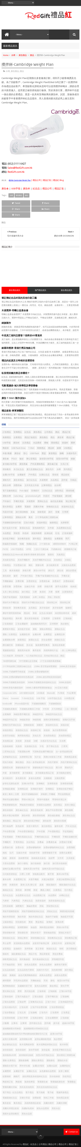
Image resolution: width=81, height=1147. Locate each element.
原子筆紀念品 (52, 734)
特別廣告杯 (21, 910)
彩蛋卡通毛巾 (33, 814)
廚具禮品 (58, 793)
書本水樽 (7, 867)
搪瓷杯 (13, 846)
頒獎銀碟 (37, 1086)
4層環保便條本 (59, 532)
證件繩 (47, 1011)
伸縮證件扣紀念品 (54, 702)
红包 (57, 521)
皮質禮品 (7, 937)
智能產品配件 (39, 862)
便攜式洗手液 (69, 708)
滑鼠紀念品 (52, 899)
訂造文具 (22, 1001)
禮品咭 (27, 601)
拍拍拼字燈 (34, 841)
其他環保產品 (50, 724)
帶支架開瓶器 (64, 782)
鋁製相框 (7, 1065)
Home (5, 55)
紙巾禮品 (69, 958)
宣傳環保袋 (52, 772)
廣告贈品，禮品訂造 (12, 809)
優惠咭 (51, 543)
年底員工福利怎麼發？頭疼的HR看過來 (22, 323)
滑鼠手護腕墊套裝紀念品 (33, 899)
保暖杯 (40, 713)
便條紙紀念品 (52, 495)
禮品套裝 (65, 463)
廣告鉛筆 (47, 809)
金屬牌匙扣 (65, 1054)
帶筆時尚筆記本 (59, 788)
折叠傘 (41, 830)
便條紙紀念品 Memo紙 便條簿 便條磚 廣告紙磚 (24, 543)
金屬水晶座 (52, 1054)
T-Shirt (31, 436)
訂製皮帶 (22, 990)
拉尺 (12, 841)
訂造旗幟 (33, 1001)
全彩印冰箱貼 (9, 724)
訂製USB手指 (65, 979)
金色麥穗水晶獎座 (48, 1059)
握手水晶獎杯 (61, 575)
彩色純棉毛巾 (39, 516)
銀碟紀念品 (34, 628)
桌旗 (41, 873)
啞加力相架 (8, 750)
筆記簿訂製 (71, 489)
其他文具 (37, 724)
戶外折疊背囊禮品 (26, 820)
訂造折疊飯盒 (9, 1001)
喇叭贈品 (20, 750)
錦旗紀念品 (60, 628)
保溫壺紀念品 (22, 718)
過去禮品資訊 (66, 278)
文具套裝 (70, 846)
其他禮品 (58, 548)
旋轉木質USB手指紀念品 (53, 857)
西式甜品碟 (30, 979)
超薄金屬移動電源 (43, 1027)
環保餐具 (7, 457)
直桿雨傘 (29, 937)
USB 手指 (41, 686)
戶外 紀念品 (71, 814)
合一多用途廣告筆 (64, 740)
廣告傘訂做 (52, 452)
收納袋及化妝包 (38, 846)
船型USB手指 (63, 969)
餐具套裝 (7, 1091)
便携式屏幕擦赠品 (52, 708)
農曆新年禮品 (9, 617)
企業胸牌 (7, 702)
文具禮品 (26, 431)
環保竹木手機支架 (11, 591)
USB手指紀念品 (55, 686)
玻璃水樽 (59, 910)
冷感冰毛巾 (71, 441)
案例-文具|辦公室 (28, 873)
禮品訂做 (70, 425)
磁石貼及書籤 (57, 489)
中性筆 (46, 697)
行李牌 (65, 500)
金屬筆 (19, 495)
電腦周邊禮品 (62, 1080)
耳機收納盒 (36, 969)
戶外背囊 (41, 820)
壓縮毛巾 (69, 756)
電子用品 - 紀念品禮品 (13, 1080)
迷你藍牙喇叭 (9, 527)
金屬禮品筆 (60, 623)
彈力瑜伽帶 (8, 814)
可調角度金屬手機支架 (43, 740)
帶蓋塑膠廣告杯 (10, 793)
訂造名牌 (24, 995)
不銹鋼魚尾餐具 (10, 697)
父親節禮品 (8, 910)
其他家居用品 (9, 548)
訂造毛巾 (44, 1001)
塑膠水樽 (39, 553)
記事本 (15, 1011)
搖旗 (5, 846)
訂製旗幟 (65, 985)
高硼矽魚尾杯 (28, 1096)
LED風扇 (40, 681)
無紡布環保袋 (9, 905)
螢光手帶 (65, 974)
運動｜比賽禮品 (10, 623)
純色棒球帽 (57, 958)
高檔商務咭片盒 (51, 638)
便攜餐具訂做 (70, 537)
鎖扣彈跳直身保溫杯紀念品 (35, 1065)
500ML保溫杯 (65, 670)
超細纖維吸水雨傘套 (12, 1017)
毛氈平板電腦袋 (10, 585)
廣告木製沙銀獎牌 (11, 804)
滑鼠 (42, 894)
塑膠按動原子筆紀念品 (43, 756)
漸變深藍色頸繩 (67, 899)
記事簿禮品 (47, 473)
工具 (5, 559)
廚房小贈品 (70, 793)
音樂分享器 (25, 1086)
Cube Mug (18, 484)
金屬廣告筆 (25, 623)
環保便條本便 (9, 921)
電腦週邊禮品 (9, 638)
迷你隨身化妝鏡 (26, 1043)
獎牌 (73, 431)
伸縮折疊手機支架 (22, 702)
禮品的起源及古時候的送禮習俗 (18, 348)
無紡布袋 (22, 905)
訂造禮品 (7, 420)
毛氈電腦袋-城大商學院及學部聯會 (20, 373)
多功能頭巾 (8, 766)
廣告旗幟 (69, 798)
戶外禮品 (32, 463)
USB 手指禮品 (17, 537)
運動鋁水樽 (21, 505)
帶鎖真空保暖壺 (27, 793)
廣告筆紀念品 (69, 804)
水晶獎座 (37, 431)
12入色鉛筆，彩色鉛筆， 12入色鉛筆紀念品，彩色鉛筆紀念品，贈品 (33, 644)
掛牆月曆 (48, 575)
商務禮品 (41, 436)
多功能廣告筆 (52, 553)
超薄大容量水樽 (10, 1027)
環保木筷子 (36, 921)
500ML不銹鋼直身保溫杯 (14, 670)
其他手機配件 (24, 548)
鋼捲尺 (17, 1065)
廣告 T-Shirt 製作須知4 (14, 386)
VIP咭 (28, 537)
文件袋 (51, 516)
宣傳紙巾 (35, 479)
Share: (5, 686)
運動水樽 (7, 484)
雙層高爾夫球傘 (10, 1075)
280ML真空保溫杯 (68, 654)
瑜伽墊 (34, 915)
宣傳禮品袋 (23, 777)
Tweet (9, 203)
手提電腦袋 (8, 825)
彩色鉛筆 (20, 814)
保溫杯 (65, 431)
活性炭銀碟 (8, 894)
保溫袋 (47, 718)
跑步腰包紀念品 (10, 1033)
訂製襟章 (57, 607)
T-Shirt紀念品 (28, 686)
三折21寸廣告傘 (41, 537)
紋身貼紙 (48, 521)
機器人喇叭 (45, 878)
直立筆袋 (39, 937)
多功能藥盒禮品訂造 (44, 761)
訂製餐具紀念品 (36, 990)
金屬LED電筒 (38, 1054)
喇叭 (31, 553)
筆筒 (20, 953)
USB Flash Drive (18, 436)
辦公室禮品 (31, 447)
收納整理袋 (23, 846)
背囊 (57, 500)
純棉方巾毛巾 (43, 958)
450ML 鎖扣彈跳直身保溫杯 (48, 665)
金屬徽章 (21, 463)
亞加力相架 (29, 511)
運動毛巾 (7, 468)
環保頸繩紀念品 (38, 926)
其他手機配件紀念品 (42, 548)
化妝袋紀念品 (31, 734)
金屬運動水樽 (9, 628)
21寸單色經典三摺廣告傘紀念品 (17, 654)
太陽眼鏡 (48, 766)
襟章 (20, 979)
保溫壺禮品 (8, 718)
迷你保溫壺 (8, 1038)
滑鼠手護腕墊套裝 (11, 899)
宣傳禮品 (18, 420)
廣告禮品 (37, 420)
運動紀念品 (60, 617)
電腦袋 (28, 495)
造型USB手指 (62, 447)
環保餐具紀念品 (55, 926)
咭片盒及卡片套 (10, 516)
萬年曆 (19, 607)
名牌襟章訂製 (26, 745)
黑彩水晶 (56, 1096)
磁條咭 (69, 596)
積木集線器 (25, 947)
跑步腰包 (65, 612)
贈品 (32, 55)
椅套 (35, 878)
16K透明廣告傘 (9, 649)
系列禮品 (67, 457)
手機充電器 (19, 489)
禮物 (46, 431)
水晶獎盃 (7, 521)
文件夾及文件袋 (32, 473)
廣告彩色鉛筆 (37, 798)
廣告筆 (60, 425)
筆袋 (35, 601)
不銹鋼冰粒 (56, 537)
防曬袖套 (20, 633)
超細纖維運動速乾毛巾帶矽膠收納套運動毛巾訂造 (25, 1022)
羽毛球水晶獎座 (21, 969)
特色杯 (26, 521)
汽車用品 (16, 889)
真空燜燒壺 (71, 937)
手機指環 (56, 825)
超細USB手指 (68, 1011)
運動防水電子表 (10, 1054)
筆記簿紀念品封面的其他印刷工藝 (19, 286)
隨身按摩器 (30, 1070)
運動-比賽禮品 (9, 1049)
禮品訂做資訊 (31, 425)
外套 (5, 761)
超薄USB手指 (56, 1022)
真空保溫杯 (45, 596)
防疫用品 (67, 1065)
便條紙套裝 (29, 713)
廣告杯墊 (26, 804)
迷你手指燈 (34, 1038)
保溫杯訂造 (36, 718)
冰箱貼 (68, 548)
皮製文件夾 (57, 931)
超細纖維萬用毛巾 (39, 612)
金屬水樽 (37, 623)
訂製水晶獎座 (9, 990)
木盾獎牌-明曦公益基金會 (15, 298)
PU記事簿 (71, 681)
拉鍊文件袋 (30, 575)
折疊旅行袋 (8, 836)
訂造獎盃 (65, 1001)
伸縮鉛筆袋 (25, 708)
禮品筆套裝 (45, 942)
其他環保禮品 (65, 724)
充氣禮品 (61, 543)
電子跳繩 (40, 1080)
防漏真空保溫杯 (10, 532)
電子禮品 (29, 1080)
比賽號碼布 (67, 580)
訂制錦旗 (52, 979)
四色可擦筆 (53, 750)
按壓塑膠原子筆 (49, 841)
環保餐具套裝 (20, 596)
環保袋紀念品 (9, 926)
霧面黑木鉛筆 (24, 638)
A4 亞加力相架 (61, 676)
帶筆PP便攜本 (43, 788)
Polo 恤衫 (24, 479)
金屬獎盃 (48, 623)
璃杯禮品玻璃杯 (47, 915)
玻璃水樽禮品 (9, 915)
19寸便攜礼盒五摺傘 (28, 649)
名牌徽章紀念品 (10, 745)
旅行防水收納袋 (60, 851)
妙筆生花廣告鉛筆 (11, 772)
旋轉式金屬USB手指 (12, 857)
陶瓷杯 (6, 436)
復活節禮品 (47, 814)
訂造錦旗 (65, 1006)
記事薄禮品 (8, 505)
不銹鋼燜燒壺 (55, 692)
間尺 (68, 527)
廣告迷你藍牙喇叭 (32, 809)
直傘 (33, 500)
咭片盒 (38, 745)
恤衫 (22, 447)
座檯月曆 (27, 559)
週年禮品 (37, 527)
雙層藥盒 (72, 1070)
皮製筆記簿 (70, 931)
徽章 (16, 564)
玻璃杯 (49, 910)
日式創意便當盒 (10, 862)
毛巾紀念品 (8, 883)
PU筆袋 (61, 681)
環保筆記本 (52, 591)
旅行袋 (47, 851)
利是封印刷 (8, 500)
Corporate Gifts (10, 681)
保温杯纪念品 (52, 713)
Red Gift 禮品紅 (48, 1141)
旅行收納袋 (36, 851)
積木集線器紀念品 (41, 947)
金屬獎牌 (7, 1059)
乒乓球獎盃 (57, 697)
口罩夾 (64, 734)
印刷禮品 (7, 553)
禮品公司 (47, 188)
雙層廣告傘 (43, 1070)
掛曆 (40, 575)
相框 (61, 937)
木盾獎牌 (44, 468)
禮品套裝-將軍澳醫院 (13, 399)
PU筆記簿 (73, 532)
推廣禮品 (7, 425)
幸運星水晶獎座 (44, 793)
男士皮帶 (7, 931)
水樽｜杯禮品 (39, 585)
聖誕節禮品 (8, 607)
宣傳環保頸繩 (66, 772)
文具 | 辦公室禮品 (11, 580)
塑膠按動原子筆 (23, 756)
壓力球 (59, 756)
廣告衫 (17, 441)
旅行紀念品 (32, 468)
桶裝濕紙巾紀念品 (67, 873)
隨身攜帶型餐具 (42, 633)
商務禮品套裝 (70, 745)
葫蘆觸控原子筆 (25, 974)
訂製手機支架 (52, 985)
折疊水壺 (20, 836)
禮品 (53, 425)
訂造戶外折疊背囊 (39, 995)
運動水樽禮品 (46, 617)
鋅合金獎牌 (47, 628)
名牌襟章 (65, 511)
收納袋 (73, 575)
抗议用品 (31, 830)
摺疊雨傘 (18, 473)
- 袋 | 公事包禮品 (68, 638)
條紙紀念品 (8, 878)
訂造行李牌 (23, 1006)
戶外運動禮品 (54, 820)
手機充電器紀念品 (24, 825)
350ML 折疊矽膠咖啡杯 (38, 660)
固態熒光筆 (8, 756)
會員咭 (43, 580)
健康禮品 (54, 511)
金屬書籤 (59, 527)
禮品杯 (51, 436)
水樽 (13, 55)
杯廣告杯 (14, 873)
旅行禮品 (26, 580)
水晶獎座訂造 (39, 883)
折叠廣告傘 (51, 830)
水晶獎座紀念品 (64, 516)
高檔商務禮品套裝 (33, 1091)
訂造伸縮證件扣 (65, 990)
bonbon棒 (7, 692)
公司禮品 (48, 420)
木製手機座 (34, 867)
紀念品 (36, 188)
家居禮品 (53, 441)
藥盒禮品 (54, 974)
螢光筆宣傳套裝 (32, 607)
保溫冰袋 (65, 713)
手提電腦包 (68, 820)
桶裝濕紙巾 (51, 873)
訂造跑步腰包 (37, 1006)
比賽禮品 (57, 878)
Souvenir (15, 686)
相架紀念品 (51, 937)
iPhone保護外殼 (22, 692)
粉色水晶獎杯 (46, 953)
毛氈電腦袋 (25, 585)
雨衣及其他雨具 (27, 1075)
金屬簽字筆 (19, 1059)
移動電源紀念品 (10, 947)
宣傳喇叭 (40, 772)
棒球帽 (28, 878)
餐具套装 (37, 638)
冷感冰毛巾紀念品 (48, 729)
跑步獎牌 (58, 1027)
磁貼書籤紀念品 (19, 942)
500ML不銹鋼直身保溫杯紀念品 (42, 670)
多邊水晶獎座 (35, 766)
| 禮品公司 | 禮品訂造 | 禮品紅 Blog (47, 180)
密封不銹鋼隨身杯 (30, 782)
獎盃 (44, 441)
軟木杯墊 (64, 1033)
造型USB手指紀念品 (45, 1043)
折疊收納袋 (68, 569)
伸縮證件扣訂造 (10, 708)
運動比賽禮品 (37, 1049)
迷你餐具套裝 (24, 527)
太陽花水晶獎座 (68, 553)
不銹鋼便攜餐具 (39, 692)
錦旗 (73, 447)
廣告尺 (51, 559)
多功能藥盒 (28, 761)
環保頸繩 (70, 479)
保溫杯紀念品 (67, 495)
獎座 (31, 910)
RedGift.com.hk (16, 171)
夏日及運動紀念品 (35, 457)
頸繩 (22, 532)
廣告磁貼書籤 (54, 804)
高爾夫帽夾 (49, 1091)
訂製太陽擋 (38, 985)
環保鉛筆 (7, 596)
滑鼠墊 (17, 521)
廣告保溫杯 (8, 798)
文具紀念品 (47, 479)
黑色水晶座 (27, 1102)
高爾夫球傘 (38, 495)
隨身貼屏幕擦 (59, 633)
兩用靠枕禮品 (24, 724)
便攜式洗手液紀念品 (12, 713)
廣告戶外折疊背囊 (54, 798)
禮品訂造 (59, 188)
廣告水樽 (7, 473)
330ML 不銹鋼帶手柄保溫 (14, 660)
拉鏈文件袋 (21, 841)
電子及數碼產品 (10, 479)
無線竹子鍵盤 (52, 905)
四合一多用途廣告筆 (36, 750)
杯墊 (5, 873)
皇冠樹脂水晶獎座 (22, 931)
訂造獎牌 (55, 1001)
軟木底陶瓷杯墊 (27, 1033)
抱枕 (5, 841)
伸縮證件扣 (38, 702)
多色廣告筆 (21, 766)
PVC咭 (5, 537)
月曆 (50, 580)
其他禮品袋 (8, 729)
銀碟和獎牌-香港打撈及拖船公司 (18, 336)
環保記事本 (23, 926)
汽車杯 (6, 889)
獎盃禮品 (39, 910)
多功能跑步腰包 (64, 761)
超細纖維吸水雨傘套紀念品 (36, 1017)
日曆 (35, 580)
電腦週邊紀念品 (10, 1086)
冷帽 (35, 729)
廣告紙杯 (7, 564)
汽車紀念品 (28, 889)
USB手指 (15, 188)
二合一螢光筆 (71, 697)
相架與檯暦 (36, 521)
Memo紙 (51, 681)
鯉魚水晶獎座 (43, 1096)
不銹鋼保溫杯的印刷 (12, 511)
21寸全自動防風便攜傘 (50, 649)
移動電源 (42, 500)
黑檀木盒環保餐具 (11, 1102)
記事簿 (23, 1011)
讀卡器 (56, 1011)
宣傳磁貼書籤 (9, 777)
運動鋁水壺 (62, 1049)
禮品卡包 (33, 942)
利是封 (46, 484)
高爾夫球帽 (62, 1091)
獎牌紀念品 (43, 489)
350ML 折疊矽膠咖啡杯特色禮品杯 (18, 665)
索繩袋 (13, 963)
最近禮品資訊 (14, 278)
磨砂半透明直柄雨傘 (12, 601)
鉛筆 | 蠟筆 (64, 1059)
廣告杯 (26, 188)
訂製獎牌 (46, 607)
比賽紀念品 (44, 463)
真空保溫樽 (58, 596)
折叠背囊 (20, 569)
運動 (35, 617)
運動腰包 (50, 1049)
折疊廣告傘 (45, 569)
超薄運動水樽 (26, 1027)
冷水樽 (62, 729)
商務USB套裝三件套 (53, 745)
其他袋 (28, 729)
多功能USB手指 (10, 452)
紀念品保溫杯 (9, 958)
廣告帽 (68, 484)
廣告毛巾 (50, 457)
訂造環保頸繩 (9, 1006)
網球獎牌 (7, 969)
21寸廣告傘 (45, 532)
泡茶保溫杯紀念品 (56, 889)
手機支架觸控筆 (70, 825)
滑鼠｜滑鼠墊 (54, 585)
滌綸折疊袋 (32, 894)
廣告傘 (5, 188)
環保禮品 (55, 431)
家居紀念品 (25, 516)
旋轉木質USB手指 (31, 857)
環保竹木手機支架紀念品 (33, 591)
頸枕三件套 (49, 1086)
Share (24, 203)
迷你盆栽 (46, 1038)
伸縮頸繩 (37, 708)
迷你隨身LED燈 (9, 1043)
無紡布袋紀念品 (36, 905)
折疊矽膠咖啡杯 (34, 836)
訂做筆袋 (42, 979)
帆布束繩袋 (15, 559)
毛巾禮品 (68, 878)
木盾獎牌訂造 (20, 867)
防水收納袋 (55, 1065)
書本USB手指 (62, 862)
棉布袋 (19, 878)
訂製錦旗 (67, 607)
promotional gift (33, 484)
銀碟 (59, 436)
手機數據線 (8, 569)
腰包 (53, 969)
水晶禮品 (55, 468)
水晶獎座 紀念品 (23, 883)
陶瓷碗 (19, 1070)
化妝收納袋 (8, 734)
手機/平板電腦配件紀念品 (47, 564)
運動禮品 (48, 527)
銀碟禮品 (22, 628)
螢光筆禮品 (8, 495)
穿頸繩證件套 (58, 947)
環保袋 (55, 463)
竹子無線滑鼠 (9, 953)
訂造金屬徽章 (22, 612)
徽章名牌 (59, 814)
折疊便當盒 (32, 569)
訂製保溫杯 (8, 985)
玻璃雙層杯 (23, 915)
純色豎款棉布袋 (62, 601)
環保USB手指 (62, 915)
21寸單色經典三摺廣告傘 (46, 505)
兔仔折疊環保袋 (60, 718)
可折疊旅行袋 (20, 553)
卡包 (42, 734)
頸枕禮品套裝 (63, 1086)
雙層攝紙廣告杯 (58, 1070)
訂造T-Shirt (51, 990)
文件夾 (60, 846)
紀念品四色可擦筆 (26, 958)
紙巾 (50, 500)
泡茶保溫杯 (40, 889)
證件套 (64, 468)
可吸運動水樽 (24, 740)
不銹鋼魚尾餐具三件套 (30, 697)
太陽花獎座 (60, 766)
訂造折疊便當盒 (57, 995)
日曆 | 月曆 (25, 862)
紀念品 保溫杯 (46, 601)
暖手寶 (51, 862)
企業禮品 (18, 425)
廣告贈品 (23, 55)
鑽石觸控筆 (8, 633)
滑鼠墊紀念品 (52, 894)
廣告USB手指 (39, 559)
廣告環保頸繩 (39, 804)
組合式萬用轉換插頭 (27, 963)
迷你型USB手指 (46, 447)
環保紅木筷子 (65, 921)
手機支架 (65, 564)
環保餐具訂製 (71, 926)
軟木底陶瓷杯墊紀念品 (47, 1033)
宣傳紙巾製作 (37, 777)
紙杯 (74, 601)
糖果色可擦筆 (61, 953)
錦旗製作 (6, 311)
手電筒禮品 (19, 830)
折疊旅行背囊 (65, 830)
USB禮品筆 (69, 686)
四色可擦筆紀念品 (69, 750)
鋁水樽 (58, 473)
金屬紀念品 (32, 1059)
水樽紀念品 (64, 883)
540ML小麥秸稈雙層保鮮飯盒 (39, 676)
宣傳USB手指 (28, 772)
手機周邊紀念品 (42, 825)
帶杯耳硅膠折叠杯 (11, 788)
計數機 (6, 1011)
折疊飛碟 (71, 836)
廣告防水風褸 (60, 809)
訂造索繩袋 (8, 612)
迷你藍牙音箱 (24, 617)
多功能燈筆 (15, 761)
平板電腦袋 (57, 484)
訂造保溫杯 (67, 521)
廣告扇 (60, 559)
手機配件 (7, 830)
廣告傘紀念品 (22, 798)
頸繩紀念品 (32, 532)
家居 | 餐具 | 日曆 (11, 782)
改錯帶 (51, 846)
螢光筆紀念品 (9, 979)
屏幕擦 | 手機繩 (48, 782)
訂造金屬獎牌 (52, 1006)
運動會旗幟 (23, 1049)
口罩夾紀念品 (9, 740)
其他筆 (19, 729)
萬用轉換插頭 (9, 974)
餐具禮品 (18, 1091)
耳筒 (46, 969)
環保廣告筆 (23, 921)
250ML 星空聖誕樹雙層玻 (45, 654)
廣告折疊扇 (71, 559)
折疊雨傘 (18, 575)
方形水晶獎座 (9, 851)
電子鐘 (50, 1080)
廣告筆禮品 (19, 468)
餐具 (31, 505)
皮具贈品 (33, 596)
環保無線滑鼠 (50, 921)
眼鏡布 (6, 942)
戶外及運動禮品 (37, 452)
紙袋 (5, 963)
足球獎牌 (54, 612)
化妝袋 (19, 734)
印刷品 (73, 468)
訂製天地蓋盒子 (23, 985)
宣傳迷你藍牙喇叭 (65, 777)
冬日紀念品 (19, 457)
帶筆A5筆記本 (28, 788)
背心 (25, 441)
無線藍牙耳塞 (67, 905)
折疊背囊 (7, 575)
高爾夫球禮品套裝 (11, 1096)
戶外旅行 (7, 489)
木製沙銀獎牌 (48, 867)
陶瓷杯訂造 (8, 1070)
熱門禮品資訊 (40, 278)
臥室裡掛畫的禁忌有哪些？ (16, 361)
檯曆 (57, 580)
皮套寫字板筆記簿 (41, 931)
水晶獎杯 (52, 883)
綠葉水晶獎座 (61, 963)
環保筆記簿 (65, 591)
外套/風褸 (7, 441)
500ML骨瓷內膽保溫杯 (13, 676)
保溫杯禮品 (42, 511)
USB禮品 (68, 436)
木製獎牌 (31, 489)
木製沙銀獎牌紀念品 (66, 867)
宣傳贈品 (50, 777)
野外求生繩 (25, 1054)
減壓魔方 (20, 894)
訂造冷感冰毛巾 (10, 995)
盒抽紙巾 (18, 937)
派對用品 (59, 479)
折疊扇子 (57, 569)
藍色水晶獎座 (41, 974)
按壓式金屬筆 (65, 841)
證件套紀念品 (35, 1011)
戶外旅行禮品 (26, 564)
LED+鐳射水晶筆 (27, 681)
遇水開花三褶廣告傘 (66, 1043)
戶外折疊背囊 (9, 820)
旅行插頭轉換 (22, 500)
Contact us (71, 1120)
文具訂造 (64, 452)
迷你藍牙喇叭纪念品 (62, 1038)
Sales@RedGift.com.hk (20, 167)
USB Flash (34, 441)
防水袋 (30, 633)
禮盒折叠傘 (58, 942)
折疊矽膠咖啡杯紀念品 (54, 836)
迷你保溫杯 (21, 1038)
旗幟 (62, 441)
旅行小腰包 (23, 851)
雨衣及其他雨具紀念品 (47, 1075)
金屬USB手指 (9, 463)
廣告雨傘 (23, 452)
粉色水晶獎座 (31, 953)
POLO (14, 447)
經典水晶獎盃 (46, 963)
